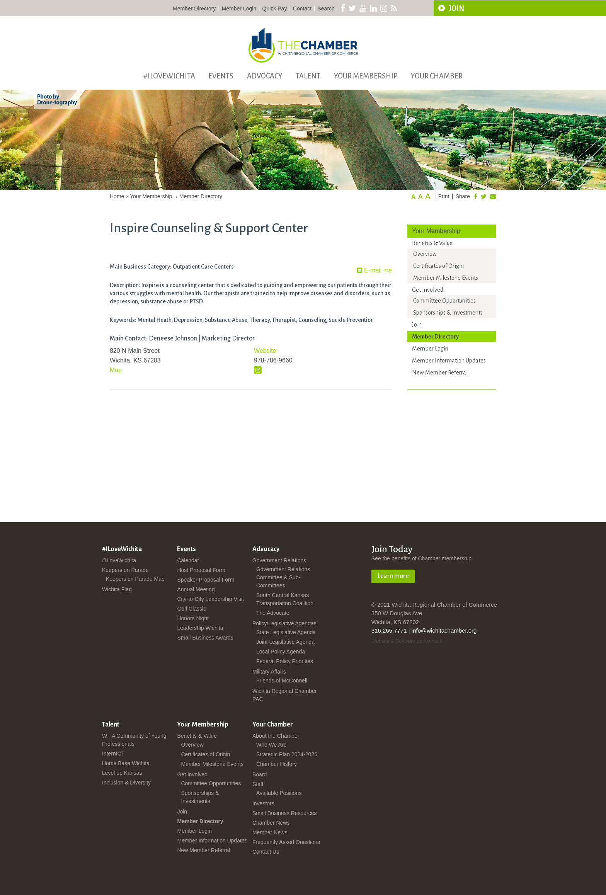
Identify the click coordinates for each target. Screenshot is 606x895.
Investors (263, 803)
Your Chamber (437, 76)
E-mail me (374, 270)
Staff (258, 784)
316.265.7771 (389, 630)
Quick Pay (274, 8)
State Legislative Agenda (286, 632)
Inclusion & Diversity (126, 782)
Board (259, 774)
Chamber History (276, 764)
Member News (269, 832)
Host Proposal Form (201, 570)
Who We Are (271, 745)
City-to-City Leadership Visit (210, 599)
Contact (302, 8)
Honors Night (193, 618)
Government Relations (279, 560)
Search (326, 8)
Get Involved (427, 290)
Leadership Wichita (200, 628)
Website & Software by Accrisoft (407, 641)
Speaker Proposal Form (205, 580)
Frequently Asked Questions (286, 842)
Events (220, 76)
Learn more (393, 576)
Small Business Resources (284, 813)
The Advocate (272, 613)
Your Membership (366, 76)
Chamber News (270, 823)
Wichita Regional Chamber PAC (284, 695)
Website (265, 350)
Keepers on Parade (125, 570)
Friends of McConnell (281, 680)
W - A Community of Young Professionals (134, 740)
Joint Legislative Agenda (285, 642)
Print (443, 196)
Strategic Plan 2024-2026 (286, 754)
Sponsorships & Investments (448, 313)
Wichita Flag (117, 589)
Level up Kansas (122, 773)
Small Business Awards (205, 638)
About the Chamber (275, 736)
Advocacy (265, 76)
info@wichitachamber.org (444, 630)
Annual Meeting (195, 589)
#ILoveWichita (169, 76)
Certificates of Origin (438, 266)
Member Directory (194, 8)
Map (116, 370)
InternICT (113, 753)
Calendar (188, 560)
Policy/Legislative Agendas (284, 623)
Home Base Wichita (126, 763)
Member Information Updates (449, 360)
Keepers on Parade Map (135, 579)
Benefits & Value (432, 243)
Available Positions (278, 793)
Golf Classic (191, 609)
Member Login (239, 8)
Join (417, 325)
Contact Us (265, 852)
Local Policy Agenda (280, 651)
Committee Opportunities (444, 301)
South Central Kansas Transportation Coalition (284, 599)
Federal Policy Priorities (284, 661)
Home (117, 196)
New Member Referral (440, 372)
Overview (425, 254)
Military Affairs (269, 672)
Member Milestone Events (445, 278)
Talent (308, 76)
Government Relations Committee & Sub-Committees (283, 577)
